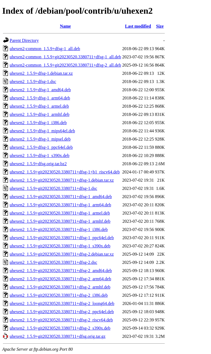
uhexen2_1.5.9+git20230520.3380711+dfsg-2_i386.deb (59, 295)
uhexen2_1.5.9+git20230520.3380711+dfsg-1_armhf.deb (60, 221)
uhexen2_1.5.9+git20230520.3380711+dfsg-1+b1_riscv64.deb (65, 172)
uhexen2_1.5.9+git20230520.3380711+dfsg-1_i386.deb (59, 229)
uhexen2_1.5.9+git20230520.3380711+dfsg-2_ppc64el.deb (62, 311)
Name (65, 26)
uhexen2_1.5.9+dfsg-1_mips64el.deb (42, 131)
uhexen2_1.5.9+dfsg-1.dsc (33, 81)
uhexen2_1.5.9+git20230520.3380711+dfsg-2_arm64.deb (60, 278)
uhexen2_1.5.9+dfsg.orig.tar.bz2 (38, 163)
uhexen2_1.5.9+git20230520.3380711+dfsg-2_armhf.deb (60, 287)
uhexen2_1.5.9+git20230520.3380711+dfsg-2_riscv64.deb (61, 320)
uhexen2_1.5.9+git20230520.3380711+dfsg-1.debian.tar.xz (62, 180)
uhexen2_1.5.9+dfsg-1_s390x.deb (39, 155)
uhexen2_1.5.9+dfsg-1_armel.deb (39, 106)
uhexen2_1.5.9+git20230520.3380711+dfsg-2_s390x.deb (60, 328)
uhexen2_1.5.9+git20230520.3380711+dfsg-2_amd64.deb (61, 270)
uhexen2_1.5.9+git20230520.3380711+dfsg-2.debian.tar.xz (62, 254)
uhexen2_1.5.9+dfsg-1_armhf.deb (39, 114)
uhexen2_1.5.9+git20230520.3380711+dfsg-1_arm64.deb (60, 204)
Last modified (138, 26)
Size (160, 26)
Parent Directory (24, 40)
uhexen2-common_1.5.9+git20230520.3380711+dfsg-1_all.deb (65, 57)
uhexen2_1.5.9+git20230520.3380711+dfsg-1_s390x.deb (60, 246)
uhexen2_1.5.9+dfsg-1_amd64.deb (40, 89)
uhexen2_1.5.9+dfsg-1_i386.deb (38, 122)
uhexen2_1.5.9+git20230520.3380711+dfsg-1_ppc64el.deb (62, 237)
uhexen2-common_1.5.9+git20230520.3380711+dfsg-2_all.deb (65, 65)
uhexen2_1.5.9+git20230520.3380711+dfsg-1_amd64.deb (61, 196)
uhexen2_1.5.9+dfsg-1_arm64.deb (40, 98)
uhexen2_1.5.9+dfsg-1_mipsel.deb (40, 139)
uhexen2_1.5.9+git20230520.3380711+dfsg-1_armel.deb (60, 213)
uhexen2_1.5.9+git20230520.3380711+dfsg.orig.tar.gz (58, 336)
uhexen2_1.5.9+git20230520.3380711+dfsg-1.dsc (53, 188)
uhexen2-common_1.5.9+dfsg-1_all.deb (45, 48)
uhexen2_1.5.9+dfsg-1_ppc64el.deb (41, 147)
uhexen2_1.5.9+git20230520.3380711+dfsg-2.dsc (53, 262)
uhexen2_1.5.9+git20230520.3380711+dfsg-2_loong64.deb (62, 303)
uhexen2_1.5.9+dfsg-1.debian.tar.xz (41, 73)
